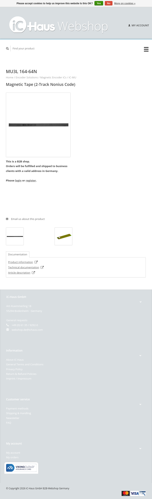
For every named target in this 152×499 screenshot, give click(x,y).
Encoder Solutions (27, 77)
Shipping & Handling (18, 413)
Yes (99, 3)
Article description (21, 272)
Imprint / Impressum (18, 378)
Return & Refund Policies (21, 374)
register (31, 180)
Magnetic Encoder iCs (53, 77)
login (18, 180)
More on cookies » (125, 3)
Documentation (17, 254)
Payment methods (17, 408)
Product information (23, 262)
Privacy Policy (14, 369)
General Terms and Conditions (24, 364)
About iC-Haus (15, 359)
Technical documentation (26, 267)
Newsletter (12, 418)
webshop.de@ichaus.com (27, 330)
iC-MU (72, 77)
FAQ (8, 422)
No (108, 3)
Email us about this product (25, 219)
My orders (12, 457)
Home (9, 77)
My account (138, 25)
